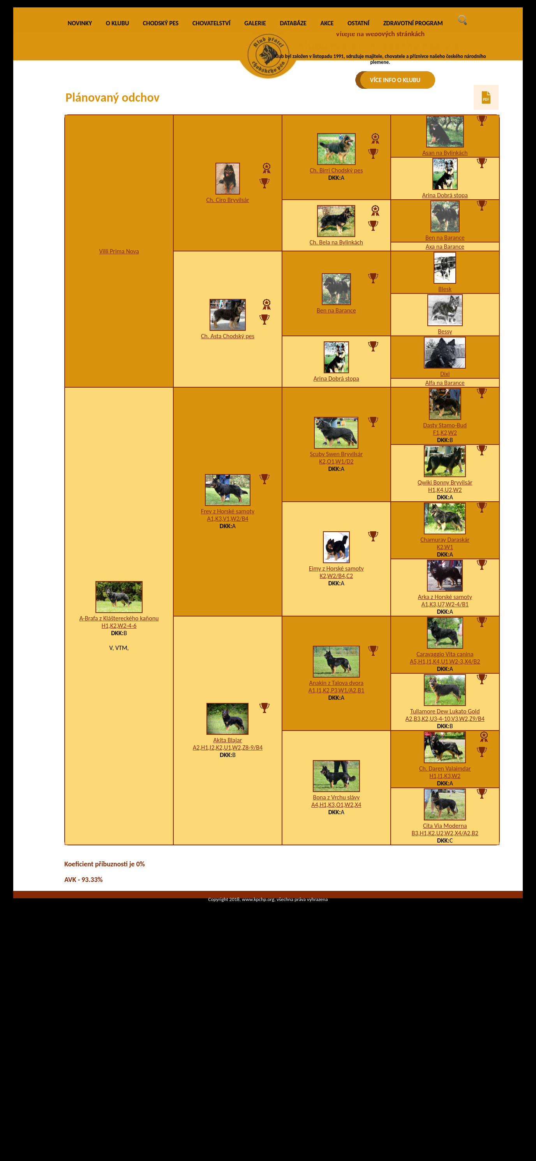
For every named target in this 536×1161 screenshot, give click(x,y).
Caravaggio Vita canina (444, 778)
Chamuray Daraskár (444, 663)
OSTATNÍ (358, 147)
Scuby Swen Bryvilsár (336, 577)
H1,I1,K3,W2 (444, 899)
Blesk (444, 412)
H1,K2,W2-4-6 (119, 749)
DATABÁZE (293, 147)
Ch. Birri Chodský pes (336, 294)
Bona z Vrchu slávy (336, 921)
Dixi (445, 497)
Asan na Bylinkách (444, 276)
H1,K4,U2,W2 (445, 613)
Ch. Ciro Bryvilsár (227, 323)
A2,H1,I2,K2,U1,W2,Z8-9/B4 (228, 871)
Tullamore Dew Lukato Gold (445, 835)
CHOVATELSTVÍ (211, 147)
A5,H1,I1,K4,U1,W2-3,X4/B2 (445, 785)
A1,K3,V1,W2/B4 (227, 642)
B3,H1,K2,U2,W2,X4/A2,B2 (445, 957)
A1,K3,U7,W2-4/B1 (445, 728)
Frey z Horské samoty (227, 635)
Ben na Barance (445, 361)
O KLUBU (117, 147)
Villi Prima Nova (119, 375)
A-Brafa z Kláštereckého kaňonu (119, 742)
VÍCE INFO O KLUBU (395, 80)
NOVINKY (80, 147)
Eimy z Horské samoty (336, 692)
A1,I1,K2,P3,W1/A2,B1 (336, 814)
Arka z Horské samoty (445, 720)
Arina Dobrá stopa (445, 319)
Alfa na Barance (445, 506)
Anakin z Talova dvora (336, 806)
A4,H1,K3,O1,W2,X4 (336, 928)
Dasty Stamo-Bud (445, 549)
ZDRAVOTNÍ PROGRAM (413, 147)
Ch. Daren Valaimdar (445, 892)
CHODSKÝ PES (160, 147)
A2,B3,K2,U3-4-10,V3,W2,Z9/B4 (445, 842)
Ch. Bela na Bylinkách (336, 366)
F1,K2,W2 (445, 556)
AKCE (327, 147)
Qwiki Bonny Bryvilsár (445, 606)
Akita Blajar (227, 864)
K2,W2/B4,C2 (336, 699)
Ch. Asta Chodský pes (227, 460)
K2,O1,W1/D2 (336, 585)
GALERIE (255, 147)
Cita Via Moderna (445, 949)
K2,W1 (445, 670)
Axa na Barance (445, 370)
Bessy (445, 455)
